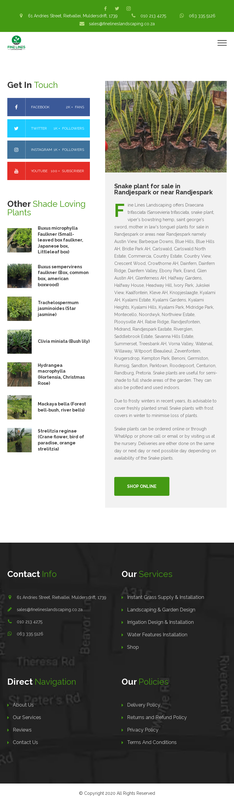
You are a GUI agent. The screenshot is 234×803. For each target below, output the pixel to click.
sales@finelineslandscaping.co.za (50, 609)
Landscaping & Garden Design (161, 610)
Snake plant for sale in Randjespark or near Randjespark (163, 189)
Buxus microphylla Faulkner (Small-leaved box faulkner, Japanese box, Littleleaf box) (60, 240)
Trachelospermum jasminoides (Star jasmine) (58, 308)
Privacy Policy (142, 730)
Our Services (27, 717)
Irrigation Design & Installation (160, 622)
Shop (133, 647)
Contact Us (25, 742)
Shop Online (142, 486)
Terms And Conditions (152, 742)
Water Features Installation (157, 635)
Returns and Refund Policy (157, 717)
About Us (23, 705)
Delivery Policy (143, 705)
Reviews (22, 730)
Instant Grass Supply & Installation (165, 597)
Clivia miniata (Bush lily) (64, 341)
